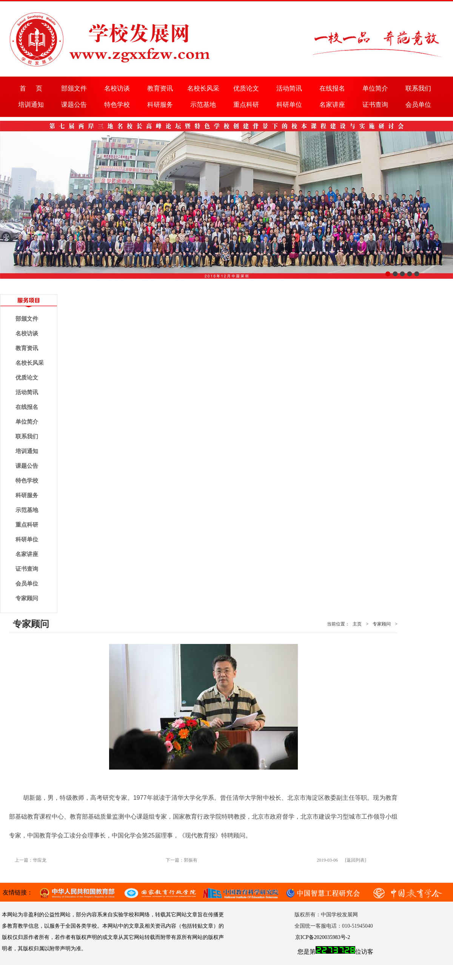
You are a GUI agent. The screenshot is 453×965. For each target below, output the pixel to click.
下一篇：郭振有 (181, 860)
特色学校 (117, 104)
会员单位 (418, 104)
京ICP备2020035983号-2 (322, 937)
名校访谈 (117, 88)
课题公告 (74, 104)
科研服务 (160, 104)
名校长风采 (203, 88)
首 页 (31, 88)
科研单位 (289, 104)
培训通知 (31, 104)
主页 (357, 624)
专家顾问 (26, 598)
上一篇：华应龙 (30, 860)
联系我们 (418, 88)
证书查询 (375, 104)
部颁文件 (74, 88)
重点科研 (246, 104)
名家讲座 (332, 104)
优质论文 (246, 88)
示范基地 (203, 104)
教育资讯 (160, 88)
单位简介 (375, 88)
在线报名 (332, 88)
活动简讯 (289, 88)
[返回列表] (355, 860)
